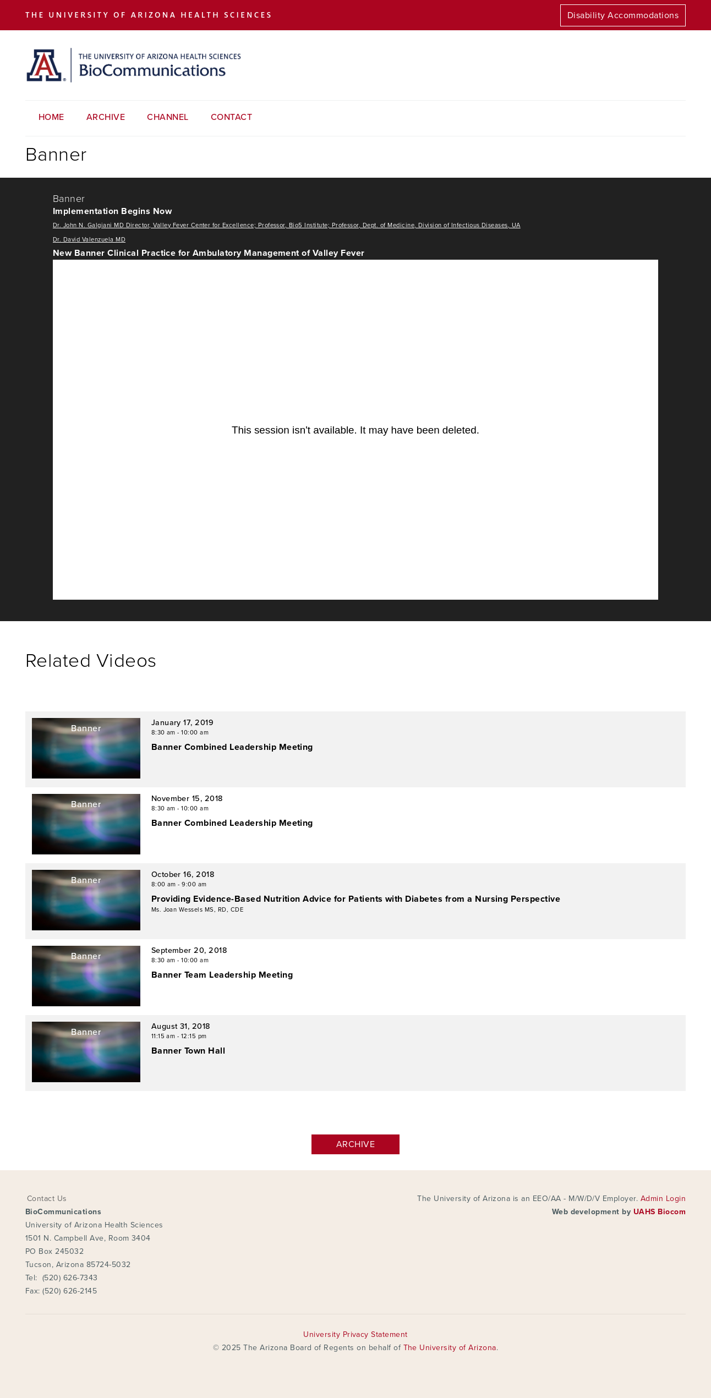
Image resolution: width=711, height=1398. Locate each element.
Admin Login (663, 1198)
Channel (167, 117)
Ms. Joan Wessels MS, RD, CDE (197, 909)
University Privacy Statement (355, 1334)
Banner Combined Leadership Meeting (232, 747)
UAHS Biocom (659, 1211)
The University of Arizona (449, 1347)
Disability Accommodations (623, 15)
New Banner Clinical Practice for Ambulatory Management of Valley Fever (209, 253)
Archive (105, 117)
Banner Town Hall (188, 1050)
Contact (231, 117)
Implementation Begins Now (112, 211)
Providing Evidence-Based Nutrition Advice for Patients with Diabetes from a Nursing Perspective (356, 898)
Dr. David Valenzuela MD (89, 239)
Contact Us (47, 1198)
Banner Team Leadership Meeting (222, 974)
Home (51, 117)
